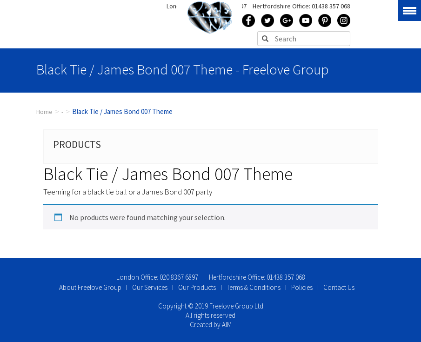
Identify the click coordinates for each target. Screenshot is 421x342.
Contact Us (338, 287)
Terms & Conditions (254, 287)
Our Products (197, 287)
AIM (227, 324)
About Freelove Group (90, 287)
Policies (302, 287)
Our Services (149, 287)
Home (44, 111)
